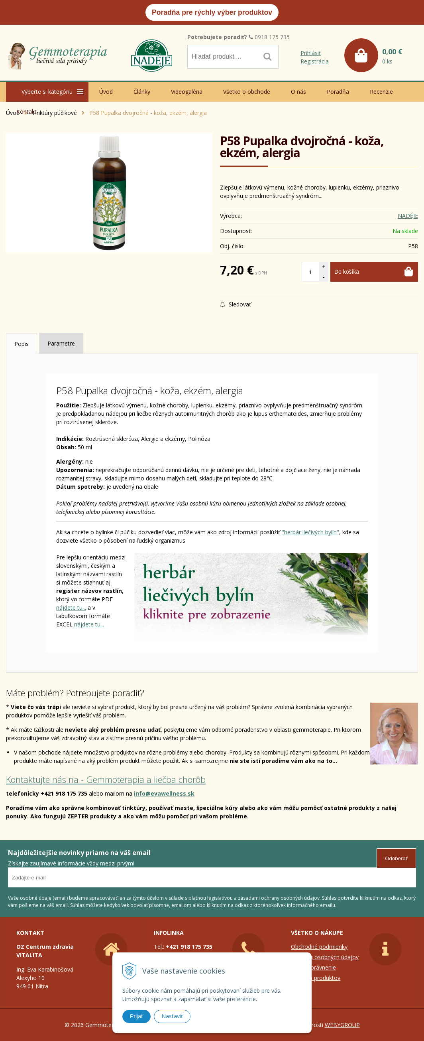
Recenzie (381, 91)
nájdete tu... (71, 607)
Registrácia (314, 61)
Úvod (106, 91)
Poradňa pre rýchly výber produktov (212, 12)
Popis (21, 344)
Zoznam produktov (315, 978)
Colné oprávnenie (313, 967)
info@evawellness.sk (164, 793)
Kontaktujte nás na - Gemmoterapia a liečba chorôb (106, 779)
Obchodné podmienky (319, 946)
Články (141, 91)
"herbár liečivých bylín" (310, 532)
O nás (298, 91)
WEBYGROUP (342, 1025)
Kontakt (26, 111)
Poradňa (338, 91)
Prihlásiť (310, 53)
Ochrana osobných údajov (325, 957)
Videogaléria (186, 91)
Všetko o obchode (246, 91)
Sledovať (235, 304)
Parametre (61, 343)
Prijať (136, 1016)
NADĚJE (408, 215)
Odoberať (396, 858)
